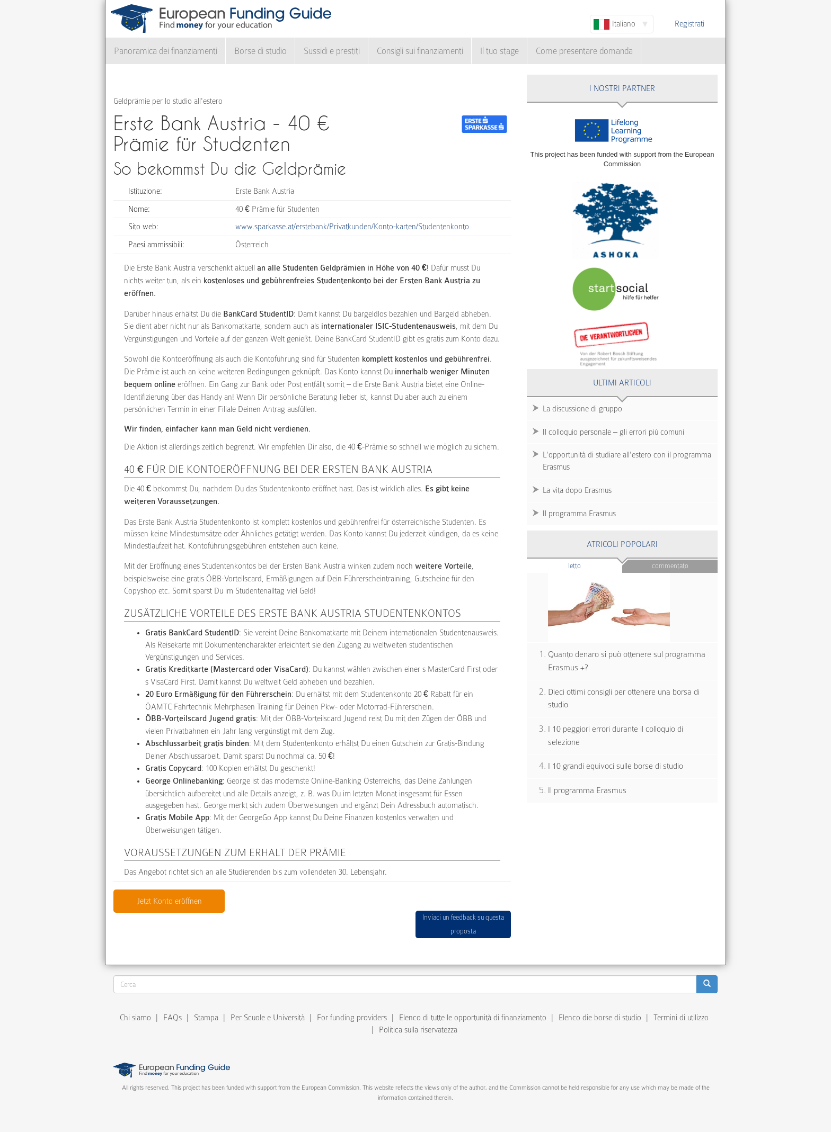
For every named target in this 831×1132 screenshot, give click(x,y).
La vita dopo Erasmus (577, 490)
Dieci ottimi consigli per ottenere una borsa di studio (624, 698)
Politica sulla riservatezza (418, 1030)
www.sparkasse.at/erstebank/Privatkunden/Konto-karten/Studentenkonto (352, 226)
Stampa (206, 1017)
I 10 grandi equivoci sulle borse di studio (615, 766)
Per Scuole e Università (268, 1017)
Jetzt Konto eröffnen (169, 901)
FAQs (172, 1017)
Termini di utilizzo (681, 1017)
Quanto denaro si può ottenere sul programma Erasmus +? (626, 661)
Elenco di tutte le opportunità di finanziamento (472, 1017)
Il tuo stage (499, 51)
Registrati (689, 24)
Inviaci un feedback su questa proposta (463, 924)
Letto (595, 565)
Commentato (670, 566)
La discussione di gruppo (582, 409)
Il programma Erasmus (579, 513)
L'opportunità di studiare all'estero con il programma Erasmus (627, 461)
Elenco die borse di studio (600, 1017)
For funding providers (352, 1017)
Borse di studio (260, 51)
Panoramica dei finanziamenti (165, 51)
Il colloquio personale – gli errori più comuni (613, 432)
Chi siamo (135, 1017)
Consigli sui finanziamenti (420, 51)
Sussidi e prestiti (332, 51)
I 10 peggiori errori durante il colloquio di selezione (615, 735)
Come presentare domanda (584, 51)
